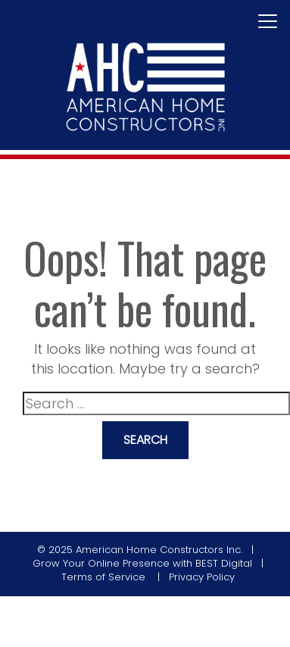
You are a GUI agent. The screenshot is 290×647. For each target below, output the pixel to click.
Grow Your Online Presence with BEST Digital (142, 563)
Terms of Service (104, 577)
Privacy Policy (202, 577)
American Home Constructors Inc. (159, 549)
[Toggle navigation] (267, 22)
